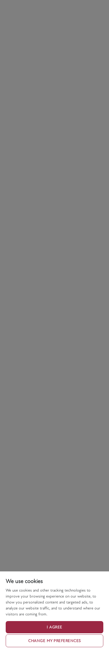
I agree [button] (54, 627)
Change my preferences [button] (54, 640)
